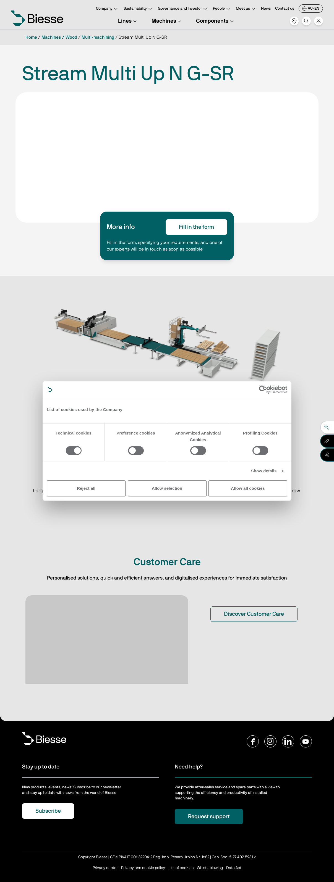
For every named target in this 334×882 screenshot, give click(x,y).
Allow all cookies (248, 488)
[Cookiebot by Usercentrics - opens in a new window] (263, 389)
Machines (167, 21)
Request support (209, 816)
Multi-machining (98, 37)
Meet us (246, 9)
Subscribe (48, 811)
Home (31, 37)
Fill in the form (196, 227)
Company (107, 9)
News (266, 8)
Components (215, 21)
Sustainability (138, 9)
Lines (128, 21)
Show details (264, 470)
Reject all (86, 488)
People (222, 9)
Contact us (284, 8)
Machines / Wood (59, 37)
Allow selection (167, 488)
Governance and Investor (183, 9)
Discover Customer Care (254, 614)
